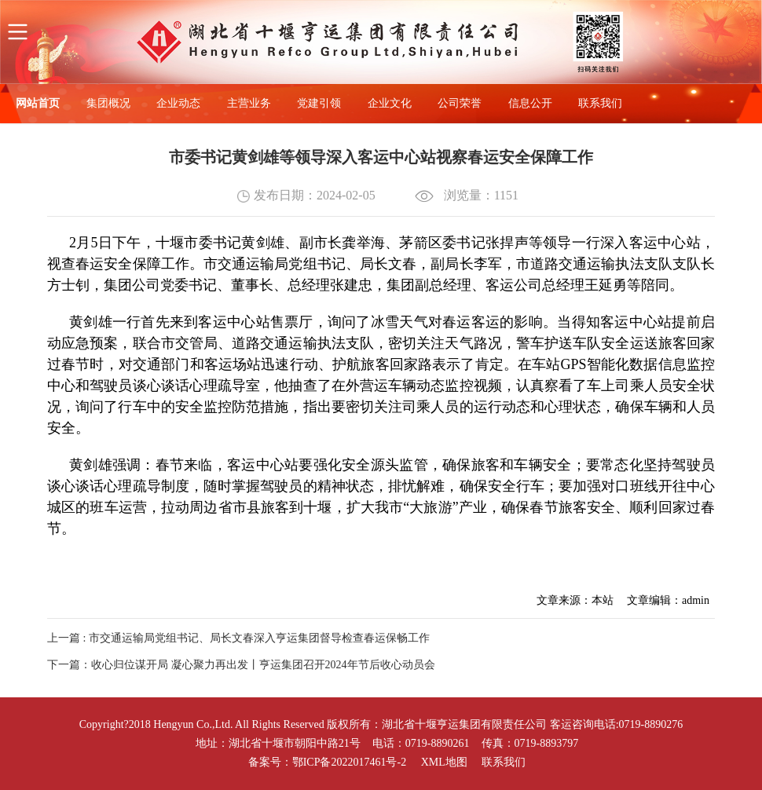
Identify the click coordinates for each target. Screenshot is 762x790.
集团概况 (108, 103)
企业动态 (178, 103)
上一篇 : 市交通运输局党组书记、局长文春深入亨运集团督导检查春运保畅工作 (238, 638)
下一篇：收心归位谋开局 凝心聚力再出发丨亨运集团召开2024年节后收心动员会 (241, 665)
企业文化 (390, 103)
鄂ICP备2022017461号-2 (349, 762)
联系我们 (600, 103)
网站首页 (38, 103)
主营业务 (249, 103)
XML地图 (444, 762)
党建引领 (319, 103)
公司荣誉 (460, 103)
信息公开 (530, 103)
